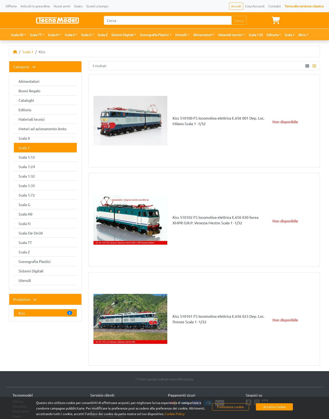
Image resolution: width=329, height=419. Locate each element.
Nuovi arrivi (62, 6)
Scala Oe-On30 (31, 233)
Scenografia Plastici (34, 261)
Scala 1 (290, 35)
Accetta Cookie (274, 407)
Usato (78, 6)
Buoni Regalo (29, 90)
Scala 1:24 (27, 166)
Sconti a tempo (97, 6)
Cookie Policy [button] (175, 414)
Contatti (274, 6)
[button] (18, 35)
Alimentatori (29, 81)
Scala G (24, 204)
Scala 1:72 (27, 195)
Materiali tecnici (32, 119)
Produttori (25, 299)
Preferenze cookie (230, 407)
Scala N (25, 223)
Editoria (25, 109)
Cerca (239, 20)
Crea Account (255, 6)
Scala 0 (24, 138)
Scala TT (25, 242)
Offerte (11, 6)
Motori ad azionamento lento (42, 128)
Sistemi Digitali (31, 270)
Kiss (45, 313)
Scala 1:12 (27, 157)
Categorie (24, 66)
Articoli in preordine (35, 6)
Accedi (236, 6)
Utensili (25, 280)
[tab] (45, 66)
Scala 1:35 (27, 185)
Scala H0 (25, 214)
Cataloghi (26, 100)
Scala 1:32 (256, 35)
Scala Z (103, 35)
